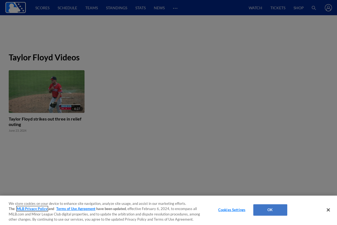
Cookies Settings (231, 210)
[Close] (328, 210)
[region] (168, 210)
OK (270, 210)
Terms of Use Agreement (75, 208)
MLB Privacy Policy (32, 208)
